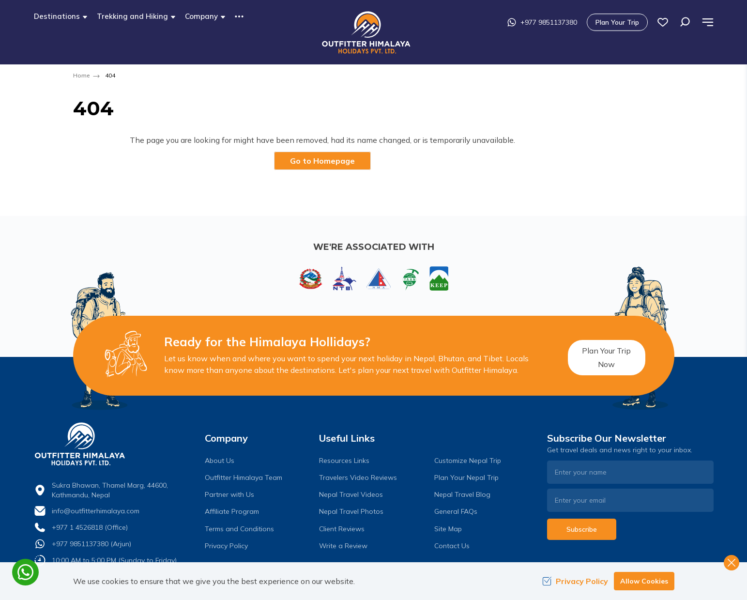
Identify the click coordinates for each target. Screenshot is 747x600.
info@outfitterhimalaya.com (95, 511)
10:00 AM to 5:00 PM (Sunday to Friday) (114, 560)
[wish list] (708, 22)
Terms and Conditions (239, 528)
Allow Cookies (644, 581)
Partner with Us (229, 494)
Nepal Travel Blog (462, 494)
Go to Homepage (322, 161)
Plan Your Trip (663, 22)
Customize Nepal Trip (467, 460)
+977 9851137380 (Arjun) (91, 543)
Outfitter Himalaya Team (243, 477)
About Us (219, 460)
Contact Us (452, 545)
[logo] (117, 444)
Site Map (448, 528)
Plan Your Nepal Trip (466, 477)
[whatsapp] (25, 572)
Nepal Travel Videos (351, 494)
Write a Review (343, 545)
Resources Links (344, 460)
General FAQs (455, 511)
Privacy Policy (226, 545)
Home (81, 75)
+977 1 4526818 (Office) (90, 527)
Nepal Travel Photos (351, 511)
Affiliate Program (232, 511)
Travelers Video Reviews (358, 477)
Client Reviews (342, 528)
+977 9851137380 (587, 22)
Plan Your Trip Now (597, 355)
